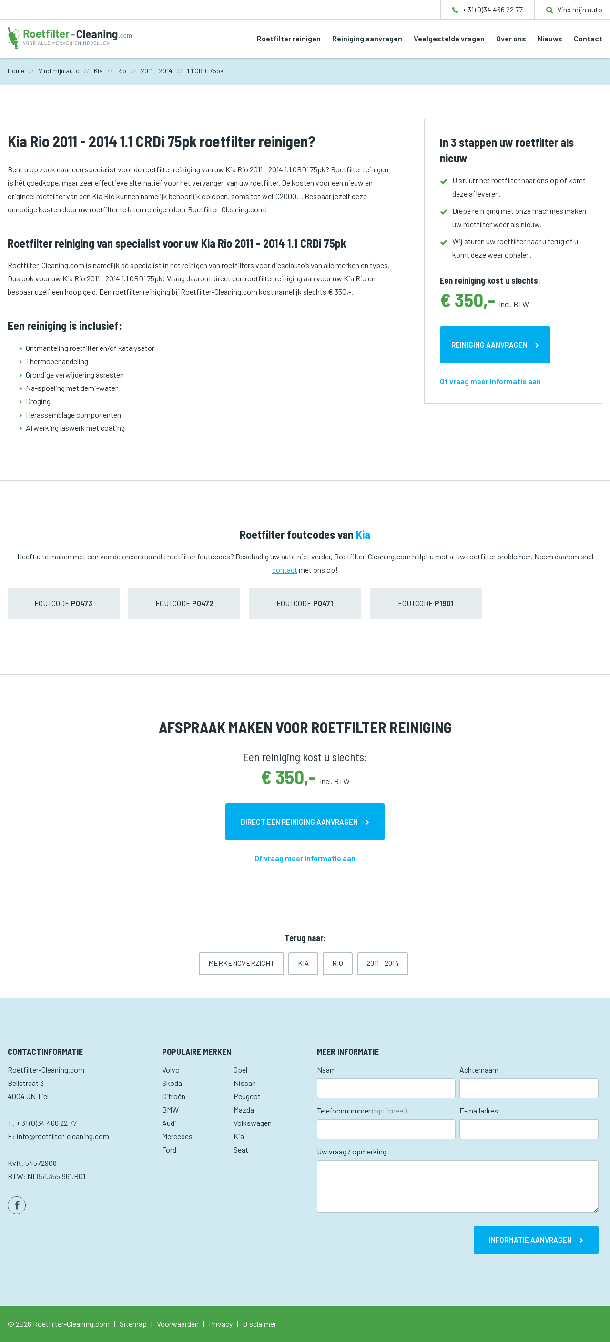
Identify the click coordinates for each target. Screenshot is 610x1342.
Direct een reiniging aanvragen (299, 821)
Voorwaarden (178, 1323)
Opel (240, 1069)
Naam (326, 1069)
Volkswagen (253, 1122)
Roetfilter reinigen (289, 38)
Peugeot (247, 1096)
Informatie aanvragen (530, 1239)
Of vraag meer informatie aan (490, 381)
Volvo (171, 1069)
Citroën (173, 1096)
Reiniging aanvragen (367, 38)
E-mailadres (478, 1110)
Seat (241, 1149)
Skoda (172, 1082)
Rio (337, 963)
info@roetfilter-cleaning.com (63, 1136)
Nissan (245, 1082)
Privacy (221, 1323)
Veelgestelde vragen (449, 38)
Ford (169, 1149)
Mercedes (177, 1136)
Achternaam (478, 1069)
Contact (588, 38)
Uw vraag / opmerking (351, 1151)
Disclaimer (259, 1323)
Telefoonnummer (362, 1110)
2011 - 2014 (382, 963)
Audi (169, 1122)
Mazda (244, 1109)
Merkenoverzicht (241, 963)
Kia (303, 963)
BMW (170, 1109)
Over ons (511, 38)
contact (284, 569)
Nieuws (550, 38)
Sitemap (133, 1323)
